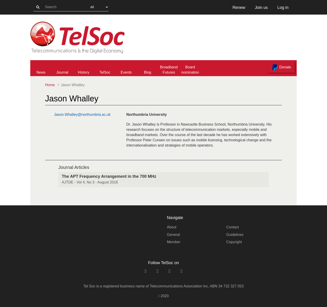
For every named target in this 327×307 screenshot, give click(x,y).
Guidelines (235, 235)
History (83, 72)
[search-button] (37, 7)
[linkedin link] (145, 271)
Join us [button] (261, 7)
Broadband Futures (169, 69)
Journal (62, 72)
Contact (232, 227)
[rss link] (181, 271)
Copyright (234, 242)
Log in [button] (283, 7)
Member (173, 242)
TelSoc (105, 72)
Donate (281, 67)
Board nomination (190, 69)
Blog (147, 72)
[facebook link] (157, 271)
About (171, 227)
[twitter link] (169, 271)
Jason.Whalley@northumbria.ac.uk (82, 114)
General (173, 235)
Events (126, 72)
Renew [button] (238, 7)
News (41, 72)
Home (50, 85)
